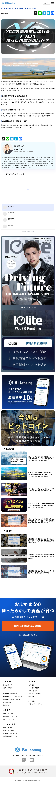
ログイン (46, 3)
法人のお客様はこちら (28, 634)
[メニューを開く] (52, 3)
